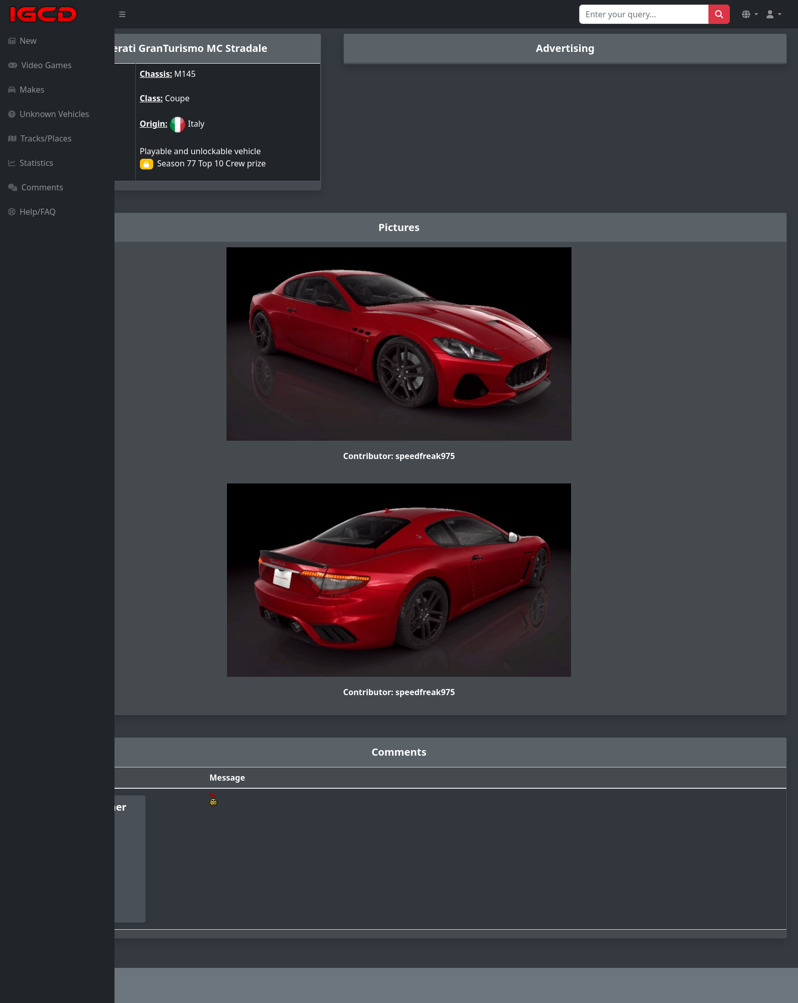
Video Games (40, 65)
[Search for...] (644, 14)
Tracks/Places (40, 138)
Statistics (30, 162)
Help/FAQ (32, 211)
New (22, 40)
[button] (750, 14)
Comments (35, 187)
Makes (26, 89)
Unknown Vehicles (48, 114)
